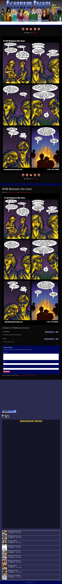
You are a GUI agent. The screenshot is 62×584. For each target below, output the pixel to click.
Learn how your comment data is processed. (27, 375)
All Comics (30, 23)
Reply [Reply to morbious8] (57, 332)
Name (4, 362)
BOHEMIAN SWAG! (31, 421)
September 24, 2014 (12, 192)
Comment (5, 352)
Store (42, 23)
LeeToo (35, 582)
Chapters (24, 23)
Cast (39, 23)
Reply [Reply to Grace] (57, 339)
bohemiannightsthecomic (25, 192)
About (35, 23)
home (19, 23)
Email (4, 366)
